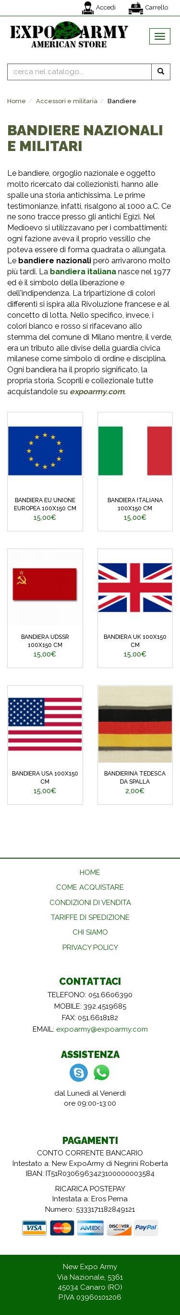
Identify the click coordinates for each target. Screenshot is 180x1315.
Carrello (148, 8)
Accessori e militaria (66, 101)
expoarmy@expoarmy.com (102, 1029)
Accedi (99, 7)
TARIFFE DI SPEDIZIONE (90, 917)
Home (16, 101)
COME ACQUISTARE (90, 887)
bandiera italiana (83, 271)
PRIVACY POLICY (90, 947)
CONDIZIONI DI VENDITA (90, 902)
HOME (90, 872)
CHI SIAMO (90, 932)
